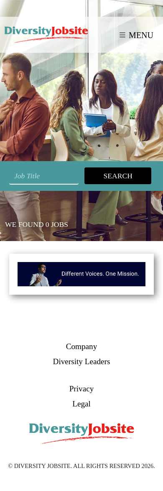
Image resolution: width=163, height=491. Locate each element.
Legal (81, 403)
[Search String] (44, 176)
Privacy (81, 388)
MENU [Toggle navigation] (135, 34)
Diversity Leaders (81, 361)
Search (117, 176)
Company (81, 346)
